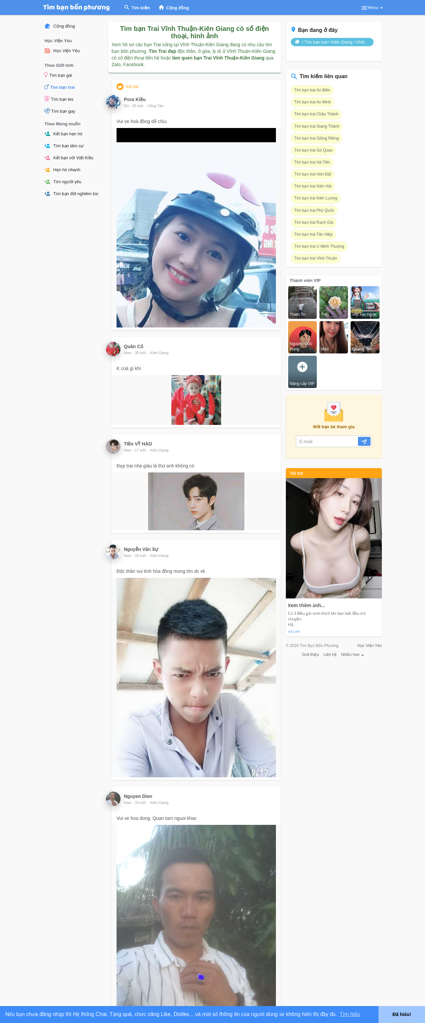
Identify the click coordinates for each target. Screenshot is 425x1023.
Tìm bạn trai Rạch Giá (313, 222)
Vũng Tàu (156, 106)
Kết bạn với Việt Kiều (68, 158)
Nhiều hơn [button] (352, 654)
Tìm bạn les (58, 99)
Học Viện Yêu (62, 51)
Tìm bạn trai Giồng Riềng (316, 138)
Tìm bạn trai (59, 87)
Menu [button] (372, 8)
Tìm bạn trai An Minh (312, 102)
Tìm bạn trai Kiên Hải (313, 186)
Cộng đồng (59, 26)
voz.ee (294, 631)
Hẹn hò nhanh (62, 170)
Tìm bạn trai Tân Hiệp (313, 234)
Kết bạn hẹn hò (63, 134)
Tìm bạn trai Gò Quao (313, 150)
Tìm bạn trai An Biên (312, 90)
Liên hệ (330, 654)
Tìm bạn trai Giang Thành (317, 126)
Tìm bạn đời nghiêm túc (71, 194)
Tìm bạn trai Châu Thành (316, 114)
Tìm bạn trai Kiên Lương (315, 198)
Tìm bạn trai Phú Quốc (314, 210)
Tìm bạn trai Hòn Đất (312, 174)
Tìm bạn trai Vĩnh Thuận (315, 258)
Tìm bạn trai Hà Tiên (312, 162)
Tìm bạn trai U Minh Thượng (319, 246)
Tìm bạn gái (58, 75)
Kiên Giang (159, 353)
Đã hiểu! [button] (401, 1014)
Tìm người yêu (62, 182)
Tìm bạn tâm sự (64, 146)
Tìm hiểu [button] (350, 1014)
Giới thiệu (310, 654)
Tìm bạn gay (59, 111)
